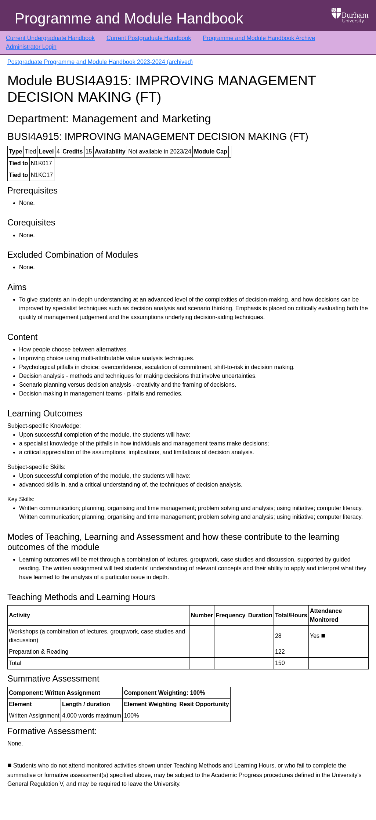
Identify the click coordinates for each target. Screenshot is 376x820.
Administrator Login (31, 47)
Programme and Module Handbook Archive (259, 38)
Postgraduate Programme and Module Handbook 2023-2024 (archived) (100, 62)
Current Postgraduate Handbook (148, 38)
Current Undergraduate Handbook (50, 38)
